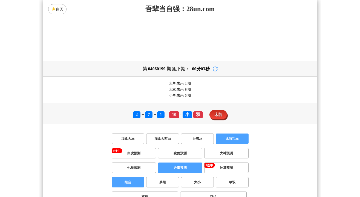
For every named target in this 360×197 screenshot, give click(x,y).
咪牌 (218, 114)
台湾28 (197, 139)
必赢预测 (180, 168)
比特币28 (232, 139)
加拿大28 (127, 139)
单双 (232, 182)
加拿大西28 (162, 139)
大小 (197, 182)
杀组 (162, 182)
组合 (128, 182)
